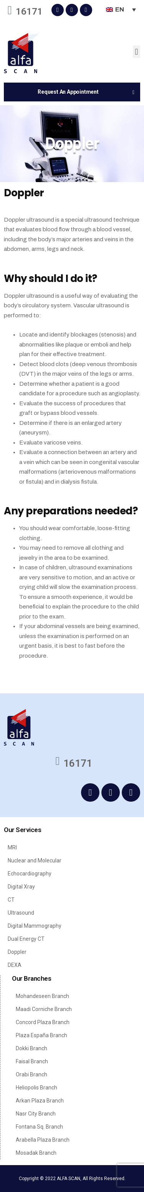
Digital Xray (21, 887)
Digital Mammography (34, 926)
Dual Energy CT (26, 939)
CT (11, 900)
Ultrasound (21, 913)
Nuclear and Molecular (34, 860)
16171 (29, 11)
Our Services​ (22, 830)
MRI (12, 847)
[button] (136, 51)
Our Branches (31, 978)
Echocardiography (29, 873)
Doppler (17, 952)
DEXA (15, 965)
